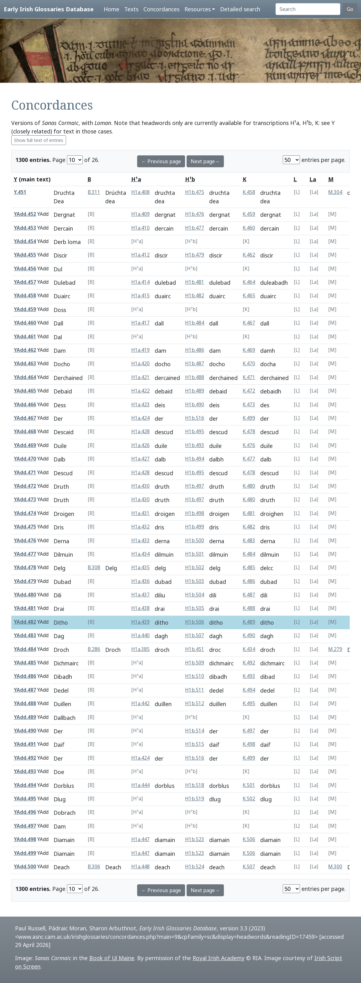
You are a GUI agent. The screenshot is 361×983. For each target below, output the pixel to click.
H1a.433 (140, 540)
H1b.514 (194, 730)
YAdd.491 (25, 744)
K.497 (249, 730)
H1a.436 (140, 581)
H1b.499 (194, 526)
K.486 (249, 581)
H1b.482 (194, 295)
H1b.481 (194, 282)
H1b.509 (194, 662)
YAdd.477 (25, 554)
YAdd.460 (25, 323)
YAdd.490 (25, 730)
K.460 (249, 228)
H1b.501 (194, 554)
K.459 (249, 214)
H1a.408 (140, 192)
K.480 (249, 486)
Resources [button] (197, 9)
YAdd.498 (25, 839)
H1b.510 (194, 676)
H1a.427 (140, 458)
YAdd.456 (25, 268)
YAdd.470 (25, 458)
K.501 (249, 785)
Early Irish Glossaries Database (49, 9)
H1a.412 (140, 255)
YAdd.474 (25, 513)
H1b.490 (194, 404)
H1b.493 (194, 445)
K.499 (249, 418)
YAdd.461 (25, 336)
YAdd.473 (25, 499)
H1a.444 (140, 785)
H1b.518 (194, 785)
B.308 (94, 567)
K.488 (249, 608)
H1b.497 (194, 486)
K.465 (249, 295)
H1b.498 (194, 513)
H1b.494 (194, 458)
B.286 (94, 649)
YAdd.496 (25, 812)
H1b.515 (194, 744)
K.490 (249, 635)
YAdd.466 (25, 404)
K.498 (249, 744)
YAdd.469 (25, 445)
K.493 (249, 676)
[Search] (308, 9)
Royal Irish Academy (219, 958)
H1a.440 (140, 635)
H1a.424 (140, 418)
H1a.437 (140, 594)
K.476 (249, 445)
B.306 (94, 866)
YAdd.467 (25, 418)
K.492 (249, 662)
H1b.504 (194, 594)
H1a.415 (140, 295)
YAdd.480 (25, 594)
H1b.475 (194, 192)
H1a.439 (140, 622)
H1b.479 (194, 255)
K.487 (249, 594)
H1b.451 (194, 649)
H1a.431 (140, 513)
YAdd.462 (25, 350)
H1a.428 (140, 431)
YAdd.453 (25, 228)
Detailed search (240, 9)
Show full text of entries (38, 140)
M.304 (335, 192)
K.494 (249, 690)
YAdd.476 (25, 540)
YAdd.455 (25, 255)
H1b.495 (194, 431)
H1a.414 (140, 282)
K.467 (249, 323)
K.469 (249, 350)
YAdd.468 (25, 431)
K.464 (249, 282)
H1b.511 (194, 690)
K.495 (249, 703)
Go (350, 9)
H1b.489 (194, 390)
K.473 (249, 404)
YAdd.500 (25, 866)
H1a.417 (140, 323)
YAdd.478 (25, 567)
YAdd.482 (25, 622)
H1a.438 (140, 608)
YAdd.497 (25, 826)
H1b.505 (194, 608)
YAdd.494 (25, 785)
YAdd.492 (25, 758)
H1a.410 (140, 228)
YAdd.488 (25, 703)
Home (111, 9)
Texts (131, 9)
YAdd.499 (25, 853)
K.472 (249, 390)
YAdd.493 (25, 771)
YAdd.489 (25, 717)
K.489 (249, 622)
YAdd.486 (25, 676)
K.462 (249, 255)
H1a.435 (140, 567)
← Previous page (161, 161)
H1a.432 (140, 526)
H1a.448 (140, 866)
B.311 (94, 192)
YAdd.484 (25, 649)
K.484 (249, 554)
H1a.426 (140, 445)
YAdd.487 (25, 690)
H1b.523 (194, 839)
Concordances (161, 9)
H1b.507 (194, 635)
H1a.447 (140, 839)
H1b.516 (194, 418)
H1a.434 (140, 554)
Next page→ (205, 161)
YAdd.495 (25, 798)
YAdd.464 (25, 377)
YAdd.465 (25, 390)
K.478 (249, 431)
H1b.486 (194, 350)
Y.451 (20, 192)
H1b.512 (194, 703)
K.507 (249, 866)
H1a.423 (140, 404)
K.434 (249, 649)
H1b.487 (194, 363)
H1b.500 (194, 540)
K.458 (249, 192)
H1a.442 (140, 703)
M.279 (335, 649)
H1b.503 (194, 581)
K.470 (249, 363)
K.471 (249, 377)
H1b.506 (194, 622)
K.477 (249, 458)
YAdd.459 (25, 309)
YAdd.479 (25, 581)
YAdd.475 (25, 526)
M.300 (335, 866)
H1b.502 (194, 567)
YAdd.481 (25, 608)
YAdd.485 (25, 662)
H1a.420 (140, 363)
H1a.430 (140, 486)
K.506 (249, 839)
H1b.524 (194, 866)
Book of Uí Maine (111, 958)
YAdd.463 (25, 363)
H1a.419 (140, 350)
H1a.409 (140, 214)
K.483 (249, 540)
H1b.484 (194, 323)
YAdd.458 (25, 295)
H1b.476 (194, 214)
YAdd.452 (25, 214)
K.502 (249, 798)
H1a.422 (140, 390)
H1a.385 (140, 649)
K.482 (249, 526)
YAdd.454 (25, 241)
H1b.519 (194, 798)
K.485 (249, 567)
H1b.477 (194, 228)
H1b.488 (194, 377)
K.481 (249, 513)
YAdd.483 (25, 635)
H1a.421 (140, 377)
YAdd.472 (25, 486)
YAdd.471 (25, 472)
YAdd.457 (25, 282)
